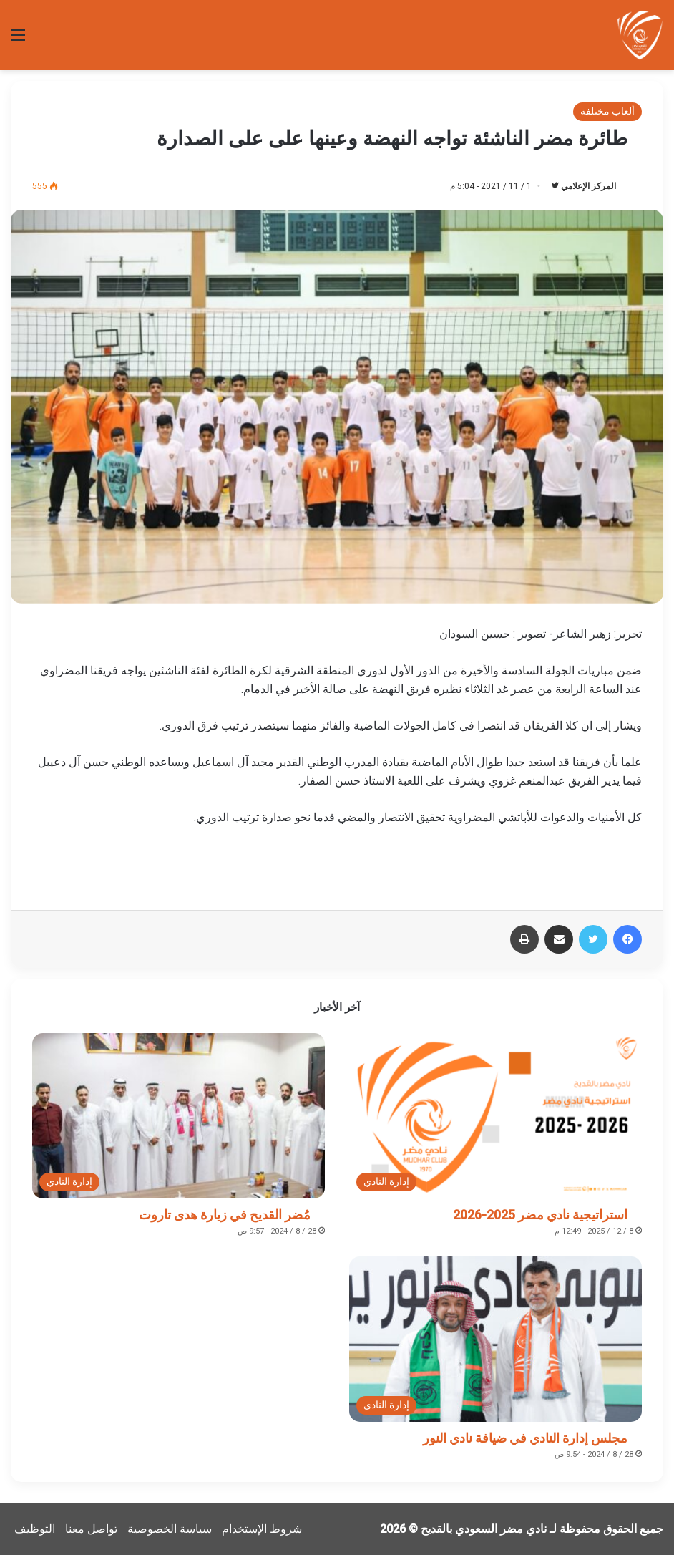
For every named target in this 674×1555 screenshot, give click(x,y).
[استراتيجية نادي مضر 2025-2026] (495, 1115)
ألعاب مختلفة (607, 111)
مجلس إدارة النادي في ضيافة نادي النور (525, 1437)
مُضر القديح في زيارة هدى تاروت (225, 1214)
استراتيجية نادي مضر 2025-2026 (540, 1214)
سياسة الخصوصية (169, 1529)
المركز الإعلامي (588, 186)
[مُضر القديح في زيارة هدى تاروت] (178, 1115)
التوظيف (34, 1529)
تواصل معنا (91, 1529)
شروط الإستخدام (262, 1529)
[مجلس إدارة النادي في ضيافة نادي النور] (495, 1339)
